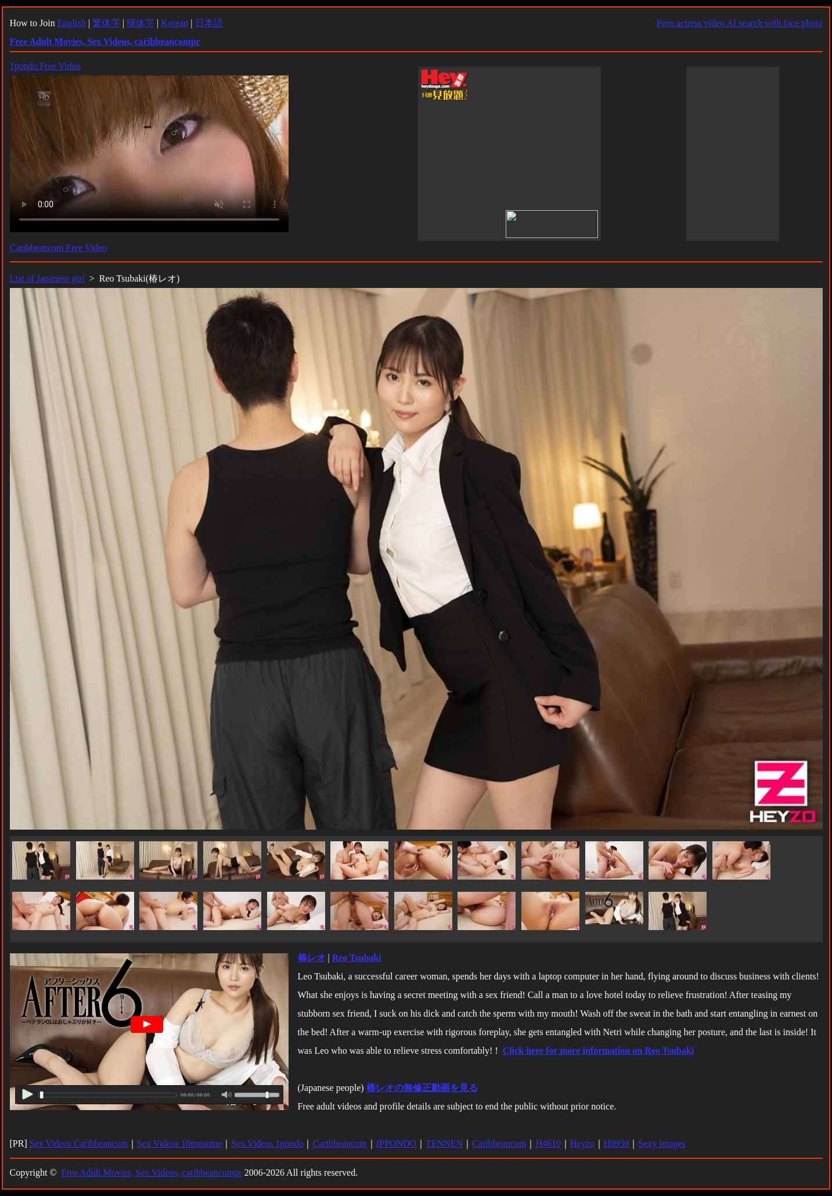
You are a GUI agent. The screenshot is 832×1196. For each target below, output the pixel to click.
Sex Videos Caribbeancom (79, 1143)
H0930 (616, 1143)
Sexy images (661, 1143)
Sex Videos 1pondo (267, 1143)
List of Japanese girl (47, 278)
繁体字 (106, 23)
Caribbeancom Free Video (58, 248)
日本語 (209, 23)
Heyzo (582, 1143)
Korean (174, 23)
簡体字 (140, 23)
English (71, 23)
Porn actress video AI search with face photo (740, 23)
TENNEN (444, 1143)
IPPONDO (396, 1143)
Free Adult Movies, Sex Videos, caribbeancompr (152, 1172)
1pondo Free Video (45, 66)
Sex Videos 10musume (179, 1143)
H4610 (548, 1143)
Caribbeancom (339, 1143)
